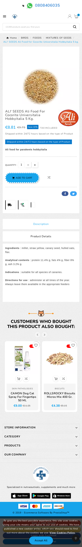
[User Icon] (70, 16)
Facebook (65, 193)
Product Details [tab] (41, 236)
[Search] (36, 26)
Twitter (73, 193)
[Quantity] (21, 165)
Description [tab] (41, 224)
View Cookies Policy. (62, 532)
